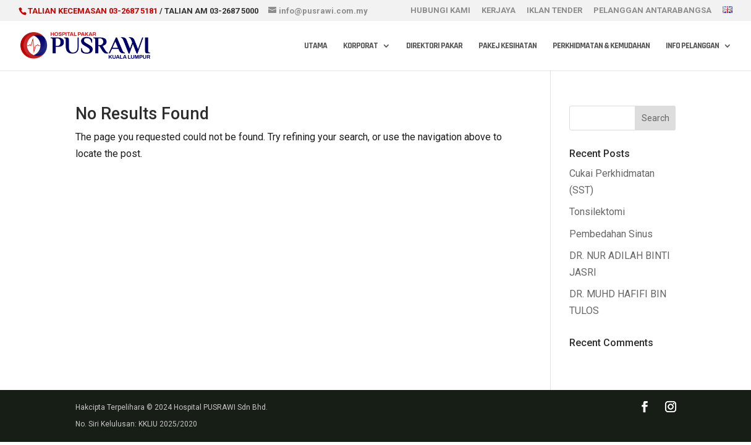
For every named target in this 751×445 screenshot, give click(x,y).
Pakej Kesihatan (507, 46)
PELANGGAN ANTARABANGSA (652, 10)
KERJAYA (499, 10)
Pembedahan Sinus (611, 234)
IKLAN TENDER (554, 10)
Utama (315, 46)
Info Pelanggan (692, 46)
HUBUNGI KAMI (440, 10)
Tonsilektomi (597, 212)
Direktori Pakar (434, 46)
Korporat (360, 46)
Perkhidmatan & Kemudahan (601, 46)
